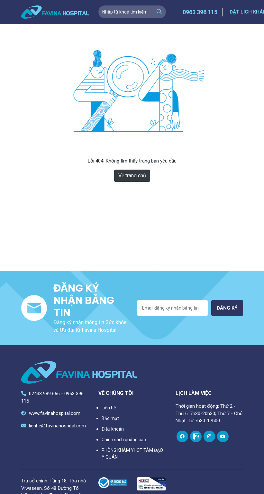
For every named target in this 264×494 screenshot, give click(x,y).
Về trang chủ (132, 175)
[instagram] (209, 436)
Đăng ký (227, 308)
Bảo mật (110, 418)
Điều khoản (113, 429)
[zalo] (196, 436)
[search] (159, 11)
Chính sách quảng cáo (124, 439)
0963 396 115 (200, 12)
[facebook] (182, 436)
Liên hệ (109, 407)
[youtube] (223, 436)
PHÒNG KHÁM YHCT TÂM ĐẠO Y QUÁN (132, 454)
